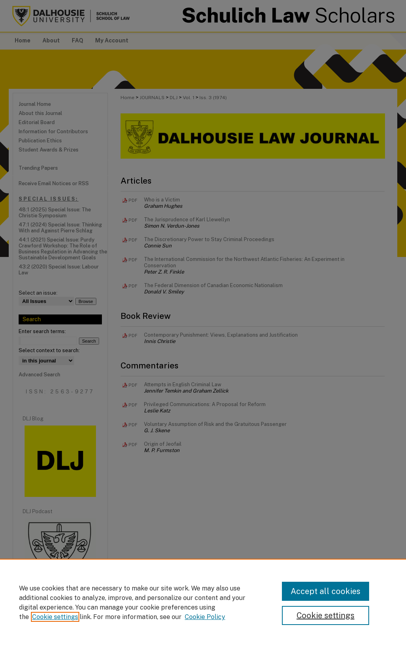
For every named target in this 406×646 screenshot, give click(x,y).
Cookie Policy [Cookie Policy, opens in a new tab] (205, 617)
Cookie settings (55, 617)
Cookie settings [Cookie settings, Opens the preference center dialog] (325, 615)
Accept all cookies (325, 591)
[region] (203, 602)
